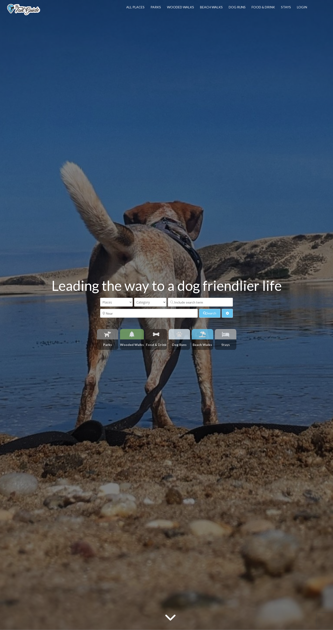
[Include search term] (200, 302)
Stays (286, 7)
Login (302, 7)
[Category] (150, 302)
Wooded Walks (180, 7)
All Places (135, 7)
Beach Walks (211, 7)
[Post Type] (116, 302)
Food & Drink (263, 7)
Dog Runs (237, 7)
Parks (156, 7)
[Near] (149, 313)
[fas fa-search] (209, 313)
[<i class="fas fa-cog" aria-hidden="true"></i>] (227, 313)
